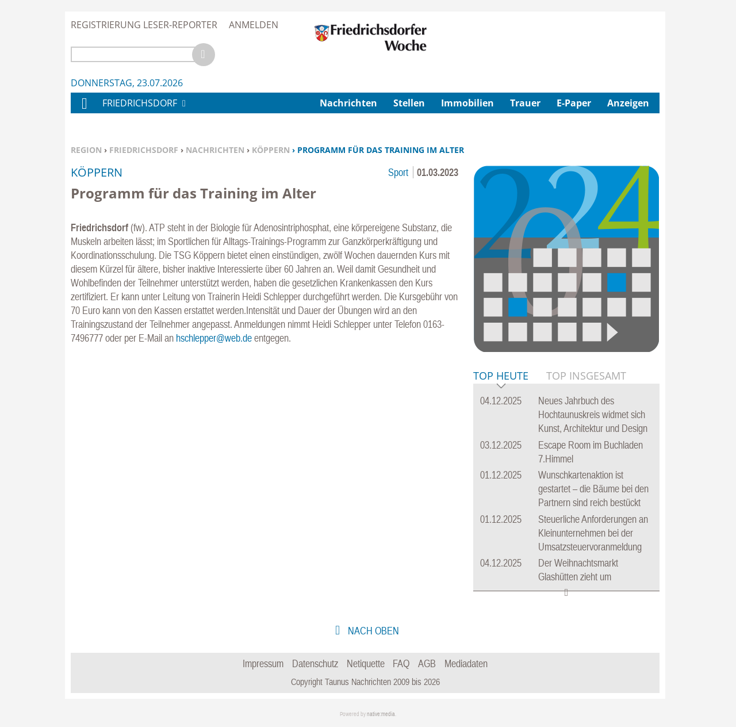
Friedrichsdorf (143, 149)
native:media (381, 714)
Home (84, 110)
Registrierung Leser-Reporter (144, 24)
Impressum (263, 663)
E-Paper (574, 103)
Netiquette (366, 663)
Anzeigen (628, 103)
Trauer (525, 103)
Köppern (271, 149)
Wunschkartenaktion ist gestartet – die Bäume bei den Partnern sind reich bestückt (593, 488)
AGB (427, 663)
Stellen (409, 103)
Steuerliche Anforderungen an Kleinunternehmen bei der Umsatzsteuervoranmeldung (593, 533)
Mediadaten (466, 663)
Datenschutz (315, 663)
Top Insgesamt (586, 375)
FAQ (401, 663)
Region (86, 149)
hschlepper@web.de (214, 338)
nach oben (372, 631)
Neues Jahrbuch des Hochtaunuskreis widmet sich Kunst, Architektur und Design (592, 414)
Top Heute (500, 376)
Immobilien (467, 103)
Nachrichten (215, 149)
